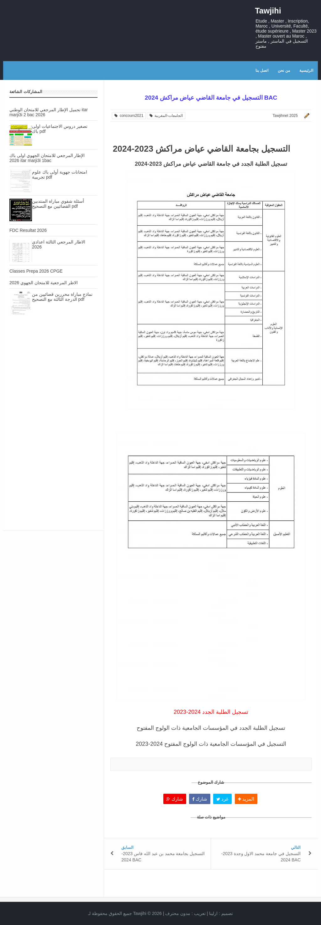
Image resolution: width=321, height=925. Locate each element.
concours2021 (128, 115)
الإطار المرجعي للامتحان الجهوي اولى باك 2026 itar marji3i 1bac (47, 158)
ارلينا (213, 913)
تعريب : (185, 913)
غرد (222, 799)
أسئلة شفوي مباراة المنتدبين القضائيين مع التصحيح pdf (58, 204)
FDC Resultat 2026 (28, 230)
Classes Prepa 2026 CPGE (36, 271)
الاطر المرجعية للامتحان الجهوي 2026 (43, 282)
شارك (174, 799)
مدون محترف (177, 913)
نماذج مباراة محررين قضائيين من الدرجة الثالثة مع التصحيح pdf (62, 297)
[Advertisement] (53, 375)
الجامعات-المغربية (166, 115)
